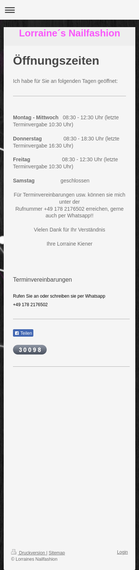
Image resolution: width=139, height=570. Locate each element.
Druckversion (28, 553)
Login (122, 552)
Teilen (23, 333)
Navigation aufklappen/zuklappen (69, 10)
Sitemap (57, 553)
